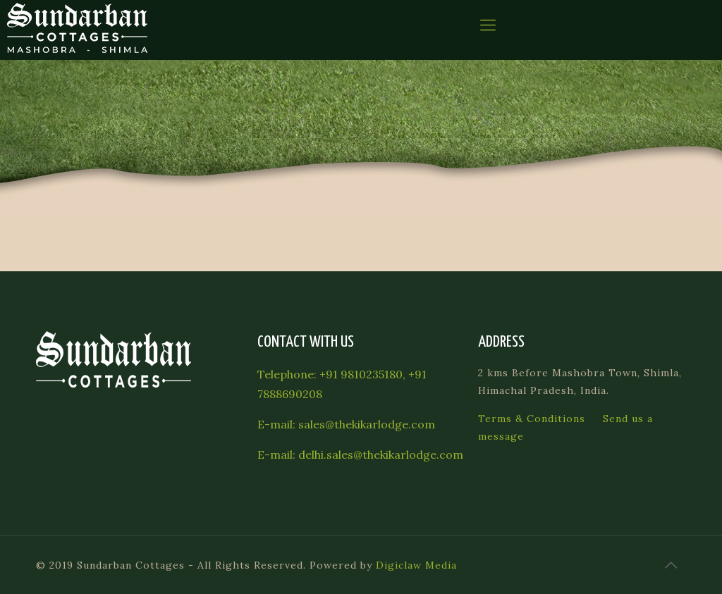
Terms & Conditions (531, 418)
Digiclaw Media (416, 565)
